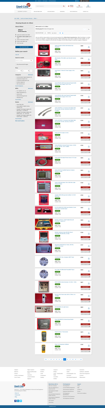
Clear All (17, 54)
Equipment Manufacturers (68, 391)
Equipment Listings (22, 11)
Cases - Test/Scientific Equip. (58, 374)
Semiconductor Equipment (68, 389)
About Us (16, 393)
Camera (16, 373)
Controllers (56, 376)
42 (56, 359)
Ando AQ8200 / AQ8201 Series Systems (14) (22, 107)
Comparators (43, 375)
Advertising (51, 402)
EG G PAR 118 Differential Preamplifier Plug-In (64, 269)
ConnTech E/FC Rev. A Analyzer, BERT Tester (64, 257)
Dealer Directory (38, 11)
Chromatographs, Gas (71, 373)
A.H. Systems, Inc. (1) (20, 90)
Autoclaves (82, 369)
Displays (42, 377)
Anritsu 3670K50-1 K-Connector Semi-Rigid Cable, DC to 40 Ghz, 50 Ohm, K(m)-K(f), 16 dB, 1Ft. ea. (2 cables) (65, 109)
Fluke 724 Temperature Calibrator (62, 344)
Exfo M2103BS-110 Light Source (62, 306)
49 (75, 359)
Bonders (42, 371)
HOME (18, 18)
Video (77, 0)
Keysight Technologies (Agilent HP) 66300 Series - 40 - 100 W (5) (23, 113)
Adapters (16, 369)
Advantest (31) (19, 97)
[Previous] (48, 359)
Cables (68, 371)
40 (51, 359)
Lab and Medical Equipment (69, 387)
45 (64, 359)
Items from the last (39, 32)
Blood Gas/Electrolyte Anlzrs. (31, 372)
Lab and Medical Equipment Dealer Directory (54, 395)
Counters (81, 375)
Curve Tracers (17, 377)
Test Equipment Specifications (66, 394)
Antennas (69, 369)
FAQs (78, 385)
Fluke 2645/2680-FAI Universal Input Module (64, 319)
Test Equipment (66, 385)
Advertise (62, 11)
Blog (15, 396)
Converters (69, 375)
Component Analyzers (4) (21, 78)
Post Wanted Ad (73, 11)
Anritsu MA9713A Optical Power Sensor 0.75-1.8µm (65, 157)
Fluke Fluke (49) (19, 104)
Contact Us (85, 11)
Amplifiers (42, 369)
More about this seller (24, 47)
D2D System (51, 400)
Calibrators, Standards (84, 371)
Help (78, 387)
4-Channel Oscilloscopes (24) (22, 80)
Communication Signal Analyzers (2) (23, 77)
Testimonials (17, 394)
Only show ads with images (21, 64)
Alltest (35, 18)
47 (70, 359)
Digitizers (29, 378)
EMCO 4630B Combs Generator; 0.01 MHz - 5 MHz (65, 282)
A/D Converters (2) (20, 83)
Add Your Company (53, 385)
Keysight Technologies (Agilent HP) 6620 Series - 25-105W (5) (23, 110)
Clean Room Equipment (85, 373)
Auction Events (51, 11)
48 (72, 359)
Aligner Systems (30, 369)
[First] (46, 359)
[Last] (81, 359)
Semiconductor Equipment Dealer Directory (54, 398)
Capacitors (29, 374)
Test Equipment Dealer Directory (53, 391)
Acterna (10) (18, 94)
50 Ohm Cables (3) (20, 82)
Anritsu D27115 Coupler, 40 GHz (62, 132)
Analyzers (56, 369)
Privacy (78, 391)
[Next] (78, 359)
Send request (85, 50)
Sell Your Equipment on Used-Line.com (53, 388)
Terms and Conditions (81, 393)
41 (53, 359)
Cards (41, 373)
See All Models (18, 118)
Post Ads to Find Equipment (69, 396)
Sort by (49, 32)
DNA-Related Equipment (72, 377)
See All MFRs (18, 99)
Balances (16, 371)
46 (67, 359)
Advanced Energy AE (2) (21, 95)
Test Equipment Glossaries (68, 398)
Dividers (55, 378)
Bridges (55, 371)
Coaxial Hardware (31, 376)
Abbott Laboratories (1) (20, 92)
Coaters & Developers (19, 375)
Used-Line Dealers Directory (27, 18)
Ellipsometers (82, 377)
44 (62, 359)
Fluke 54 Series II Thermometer (61, 331)
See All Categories (19, 85)
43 (59, 359)
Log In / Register (85, 0)
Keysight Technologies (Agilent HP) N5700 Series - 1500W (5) (23, 116)
